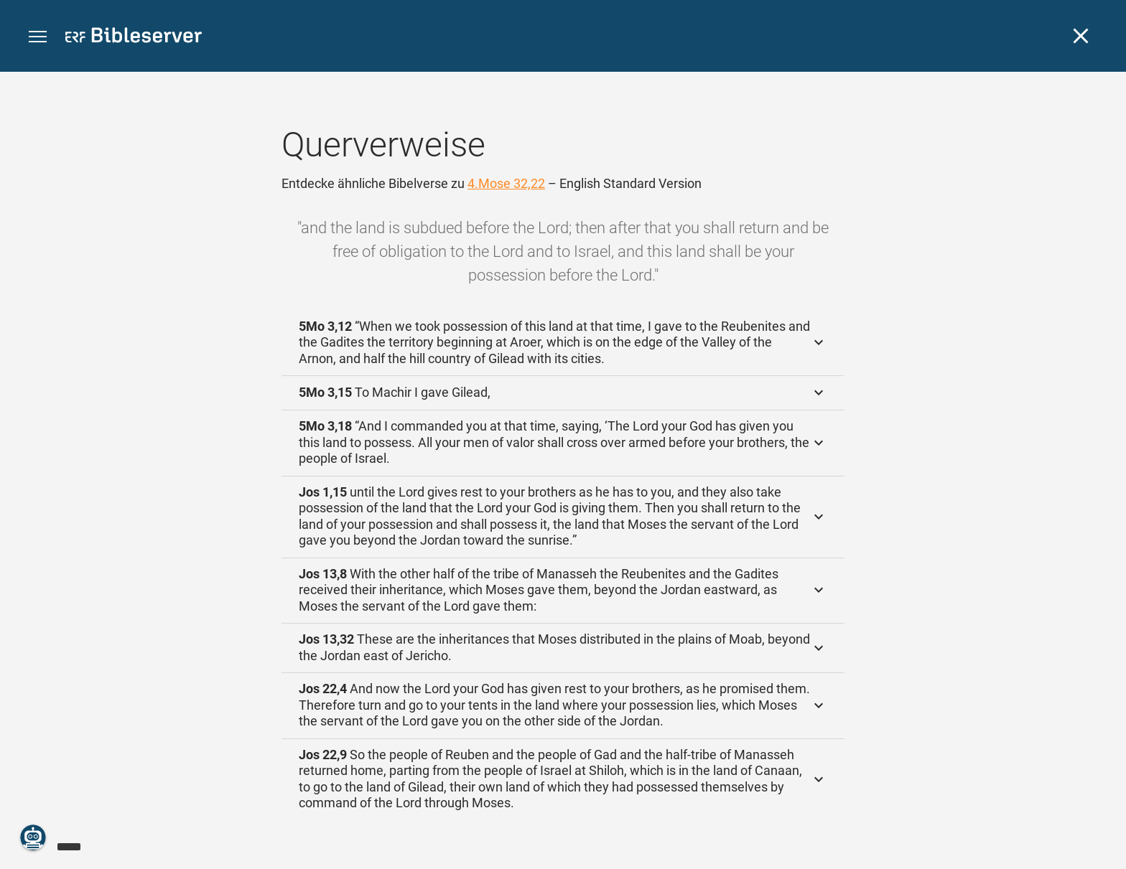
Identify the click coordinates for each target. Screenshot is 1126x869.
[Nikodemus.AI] (33, 837)
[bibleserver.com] (133, 37)
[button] (38, 37)
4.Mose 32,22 (506, 183)
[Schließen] (1080, 35)
